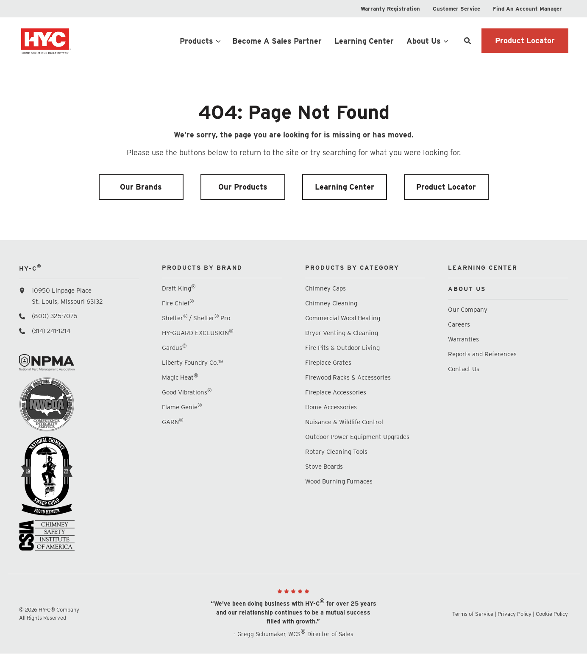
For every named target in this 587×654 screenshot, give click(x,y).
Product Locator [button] (525, 40)
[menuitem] (390, 8)
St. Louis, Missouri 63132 (67, 301)
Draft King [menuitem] (178, 288)
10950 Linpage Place (62, 290)
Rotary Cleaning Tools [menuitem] (336, 452)
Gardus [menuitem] (174, 348)
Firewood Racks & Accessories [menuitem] (348, 377)
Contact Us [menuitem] (463, 369)
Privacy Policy (514, 614)
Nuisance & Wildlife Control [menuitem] (344, 422)
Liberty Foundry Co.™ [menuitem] (192, 362)
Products (196, 40)
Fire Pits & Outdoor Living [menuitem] (342, 348)
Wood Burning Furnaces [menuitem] (339, 481)
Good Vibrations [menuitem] (186, 392)
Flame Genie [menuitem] (182, 407)
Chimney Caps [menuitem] (325, 288)
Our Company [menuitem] (467, 309)
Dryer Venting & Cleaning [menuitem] (341, 333)
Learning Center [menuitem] (344, 186)
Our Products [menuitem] (242, 186)
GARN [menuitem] (172, 422)
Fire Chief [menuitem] (178, 303)
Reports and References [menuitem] (482, 354)
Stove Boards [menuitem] (324, 466)
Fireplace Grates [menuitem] (328, 362)
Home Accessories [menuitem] (331, 407)
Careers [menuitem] (459, 324)
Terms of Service (472, 614)
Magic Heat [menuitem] (180, 377)
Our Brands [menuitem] (141, 186)
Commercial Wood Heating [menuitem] (342, 318)
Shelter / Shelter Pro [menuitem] (196, 318)
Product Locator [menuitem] (446, 186)
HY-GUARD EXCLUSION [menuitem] (197, 333)
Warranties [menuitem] (464, 339)
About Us (423, 40)
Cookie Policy (552, 614)
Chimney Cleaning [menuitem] (331, 303)
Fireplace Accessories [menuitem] (335, 392)
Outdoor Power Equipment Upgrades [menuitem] (357, 437)
